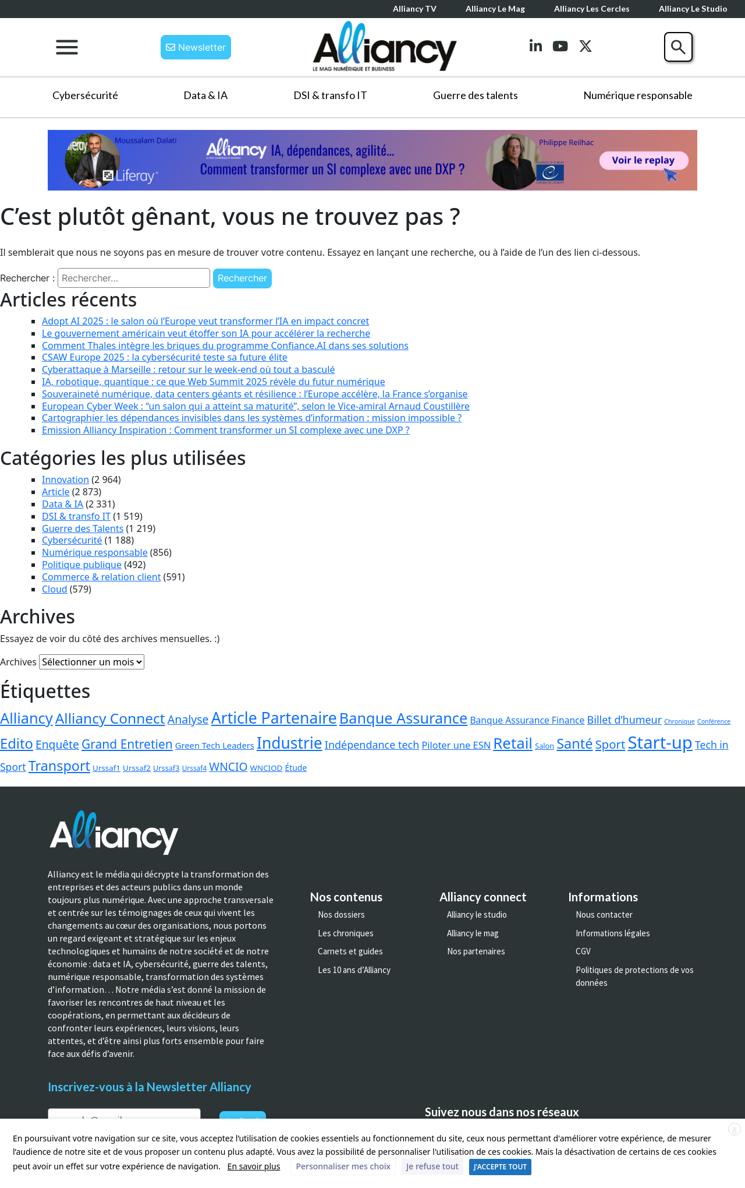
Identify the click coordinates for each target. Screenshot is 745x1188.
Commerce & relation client (101, 576)
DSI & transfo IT (330, 95)
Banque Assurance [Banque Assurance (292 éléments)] (403, 718)
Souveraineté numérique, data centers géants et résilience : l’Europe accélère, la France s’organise (255, 393)
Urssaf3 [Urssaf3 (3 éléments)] (166, 768)
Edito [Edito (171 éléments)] (16, 743)
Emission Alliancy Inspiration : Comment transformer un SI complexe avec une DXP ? (226, 430)
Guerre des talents (475, 95)
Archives (18, 661)
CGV (583, 951)
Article (56, 491)
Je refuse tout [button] (432, 1166)
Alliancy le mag (495, 8)
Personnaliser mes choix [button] (343, 1166)
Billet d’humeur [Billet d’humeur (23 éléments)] (624, 720)
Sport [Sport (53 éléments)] (610, 744)
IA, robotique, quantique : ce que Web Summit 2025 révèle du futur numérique (213, 381)
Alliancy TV (415, 8)
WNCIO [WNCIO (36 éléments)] (228, 766)
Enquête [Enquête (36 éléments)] (57, 744)
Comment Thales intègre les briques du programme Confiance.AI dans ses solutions (225, 345)
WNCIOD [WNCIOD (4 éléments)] (266, 768)
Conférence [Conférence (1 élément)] (713, 721)
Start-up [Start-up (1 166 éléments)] (659, 742)
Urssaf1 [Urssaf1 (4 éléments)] (106, 768)
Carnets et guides (350, 951)
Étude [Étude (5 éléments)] (296, 767)
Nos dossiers (341, 914)
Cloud (55, 589)
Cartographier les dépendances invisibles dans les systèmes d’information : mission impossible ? (252, 417)
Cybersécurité (85, 95)
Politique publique (82, 564)
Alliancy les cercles (592, 8)
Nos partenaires (476, 951)
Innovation (65, 479)
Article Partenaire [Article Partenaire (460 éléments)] (274, 717)
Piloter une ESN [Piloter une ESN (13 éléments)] (456, 745)
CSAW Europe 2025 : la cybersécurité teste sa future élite (165, 357)
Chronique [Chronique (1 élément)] (679, 721)
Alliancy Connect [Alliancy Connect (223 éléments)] (110, 718)
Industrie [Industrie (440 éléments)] (289, 742)
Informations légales (613, 933)
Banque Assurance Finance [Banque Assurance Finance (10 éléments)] (527, 720)
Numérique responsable (638, 95)
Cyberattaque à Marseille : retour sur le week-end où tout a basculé (188, 369)
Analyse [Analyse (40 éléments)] (188, 719)
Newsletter (196, 47)
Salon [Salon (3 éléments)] (544, 746)
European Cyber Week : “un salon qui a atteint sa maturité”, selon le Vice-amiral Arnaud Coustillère (256, 406)
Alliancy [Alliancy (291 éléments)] (26, 718)
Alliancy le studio (477, 914)
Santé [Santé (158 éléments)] (574, 743)
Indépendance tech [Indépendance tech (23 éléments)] (372, 745)
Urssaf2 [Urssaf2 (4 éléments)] (137, 768)
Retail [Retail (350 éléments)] (513, 742)
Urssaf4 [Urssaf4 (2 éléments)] (194, 768)
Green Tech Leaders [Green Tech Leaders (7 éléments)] (214, 745)
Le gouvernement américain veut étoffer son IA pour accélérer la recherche (206, 333)
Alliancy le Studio (693, 8)
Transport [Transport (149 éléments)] (59, 765)
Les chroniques (346, 933)
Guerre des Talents (82, 528)
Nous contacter (604, 914)
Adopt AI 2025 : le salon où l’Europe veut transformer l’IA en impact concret (205, 321)
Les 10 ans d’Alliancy (354, 969)
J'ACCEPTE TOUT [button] (500, 1167)
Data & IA (205, 95)
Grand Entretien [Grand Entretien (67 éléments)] (127, 744)
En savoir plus (254, 1166)
